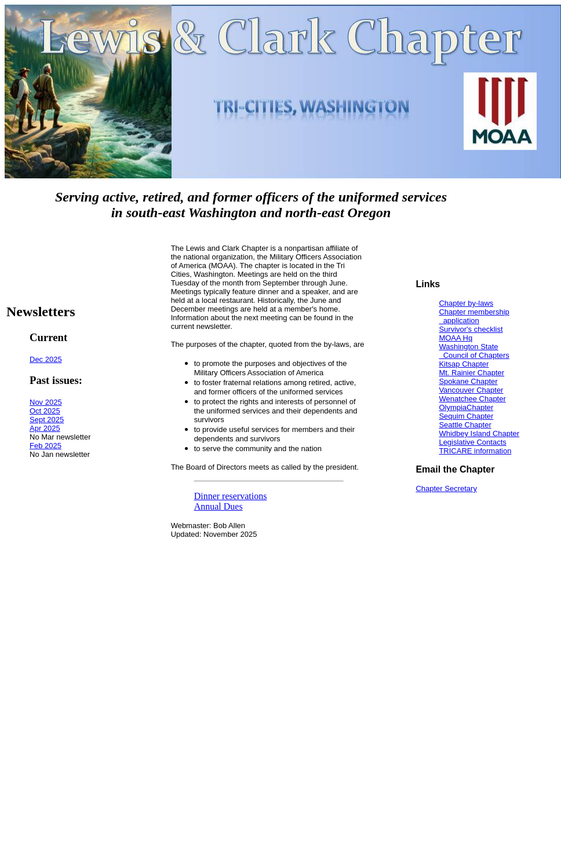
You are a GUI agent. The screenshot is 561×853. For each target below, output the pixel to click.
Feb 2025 (45, 445)
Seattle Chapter (465, 424)
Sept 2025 (47, 419)
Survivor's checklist (470, 329)
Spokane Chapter (468, 381)
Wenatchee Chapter (472, 398)
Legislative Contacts (472, 442)
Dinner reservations (230, 496)
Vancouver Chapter (471, 390)
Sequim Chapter (466, 416)
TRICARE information (475, 450)
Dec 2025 (46, 359)
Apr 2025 (45, 428)
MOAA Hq (455, 338)
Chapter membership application (474, 316)
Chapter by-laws (466, 303)
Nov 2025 (46, 402)
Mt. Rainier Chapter (471, 372)
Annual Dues (218, 506)
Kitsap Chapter (464, 364)
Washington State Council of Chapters (474, 351)
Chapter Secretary (446, 488)
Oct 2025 (45, 411)
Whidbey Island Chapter (479, 433)
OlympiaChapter (466, 407)
